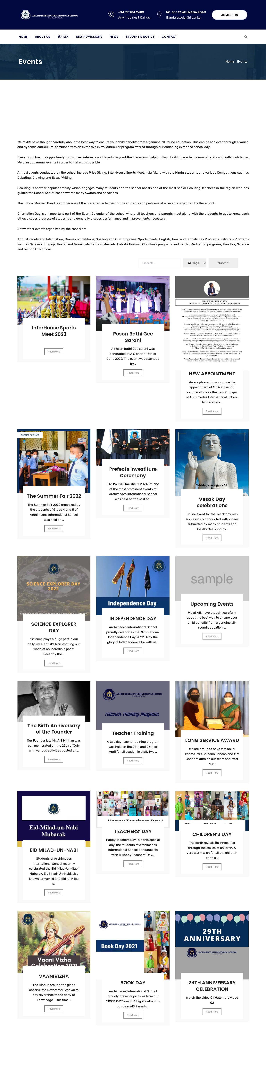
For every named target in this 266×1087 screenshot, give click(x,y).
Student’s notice (140, 37)
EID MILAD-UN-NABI (53, 852)
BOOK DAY (133, 985)
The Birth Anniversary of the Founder (54, 728)
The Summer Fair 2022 (54, 496)
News (114, 37)
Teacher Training (133, 729)
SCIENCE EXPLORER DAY (54, 624)
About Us (42, 37)
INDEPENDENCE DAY (133, 615)
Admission (229, 15)
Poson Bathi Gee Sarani (133, 334)
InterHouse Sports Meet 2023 (53, 328)
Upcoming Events (212, 600)
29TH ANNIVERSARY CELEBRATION (212, 988)
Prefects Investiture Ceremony (133, 469)
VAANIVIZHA (54, 979)
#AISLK (63, 37)
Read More (54, 348)
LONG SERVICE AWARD (212, 740)
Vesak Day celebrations (212, 499)
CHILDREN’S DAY (212, 836)
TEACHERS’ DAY (133, 834)
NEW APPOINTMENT (212, 370)
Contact (169, 37)
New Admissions (89, 37)
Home (23, 37)
